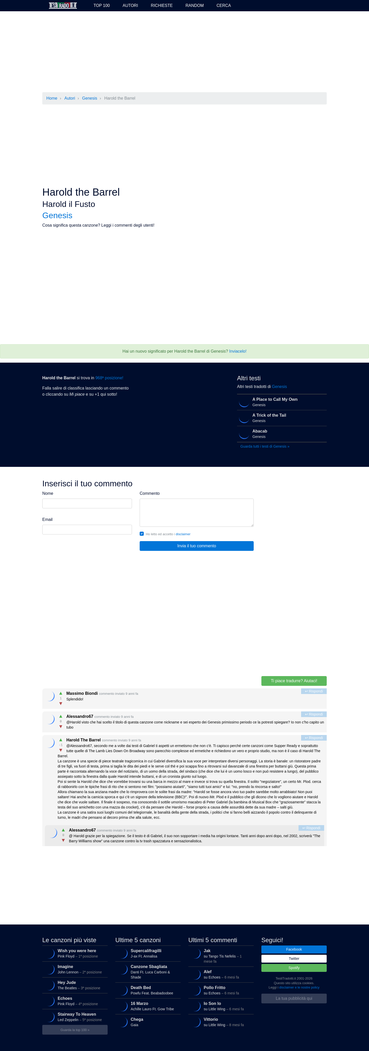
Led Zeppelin (74, 1017)
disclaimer (183, 534)
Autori (130, 5)
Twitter (294, 959)
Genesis (89, 98)
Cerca (224, 5)
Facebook (294, 949)
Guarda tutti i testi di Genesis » (264, 446)
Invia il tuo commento (196, 546)
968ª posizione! (109, 378)
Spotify (294, 968)
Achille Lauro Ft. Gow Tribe (147, 1006)
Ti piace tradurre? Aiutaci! (294, 681)
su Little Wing (220, 1006)
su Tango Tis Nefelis (220, 955)
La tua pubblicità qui (294, 998)
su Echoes (220, 974)
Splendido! (185, 697)
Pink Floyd (74, 953)
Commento (150, 493)
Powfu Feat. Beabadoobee (147, 990)
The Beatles (74, 985)
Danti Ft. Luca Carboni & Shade (147, 971)
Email (47, 519)
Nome (47, 493)
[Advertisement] (184, 52)
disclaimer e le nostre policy (299, 987)
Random (195, 5)
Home (51, 98)
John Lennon (74, 969)
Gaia (147, 1022)
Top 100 (102, 5)
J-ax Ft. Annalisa (147, 953)
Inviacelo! (238, 351)
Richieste (162, 5)
